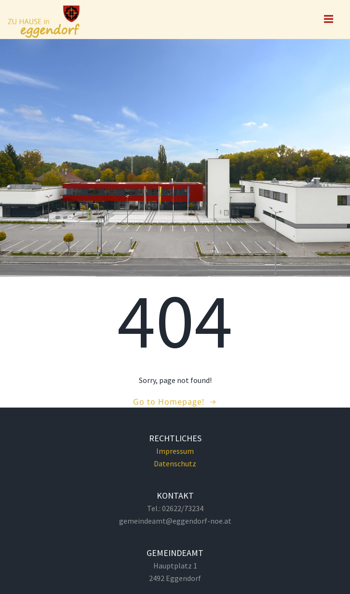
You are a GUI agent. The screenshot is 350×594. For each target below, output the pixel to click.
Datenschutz (175, 463)
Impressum (175, 451)
